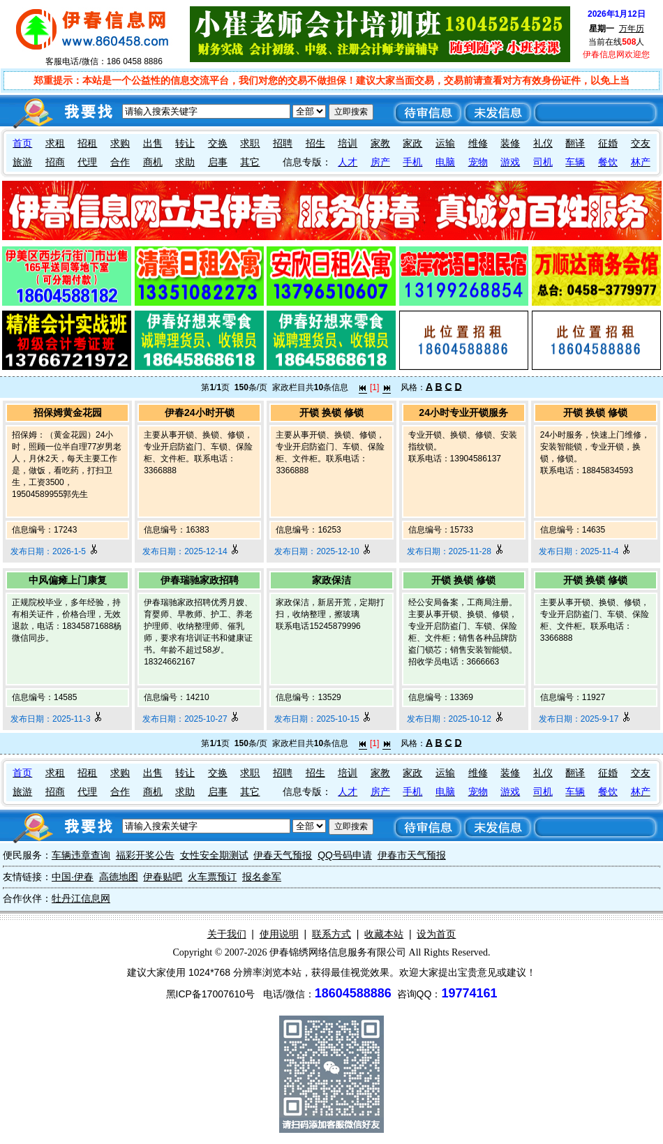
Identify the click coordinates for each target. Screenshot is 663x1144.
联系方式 (331, 933)
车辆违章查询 (81, 855)
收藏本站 (383, 933)
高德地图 (118, 876)
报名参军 (261, 876)
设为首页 (436, 933)
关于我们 (226, 933)
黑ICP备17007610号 (210, 994)
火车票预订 (212, 876)
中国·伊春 (73, 876)
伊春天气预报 (282, 855)
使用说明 (279, 933)
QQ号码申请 (345, 855)
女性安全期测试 (214, 855)
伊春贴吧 (162, 876)
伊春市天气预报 (412, 855)
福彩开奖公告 (145, 855)
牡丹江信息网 (81, 898)
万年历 (631, 29)
